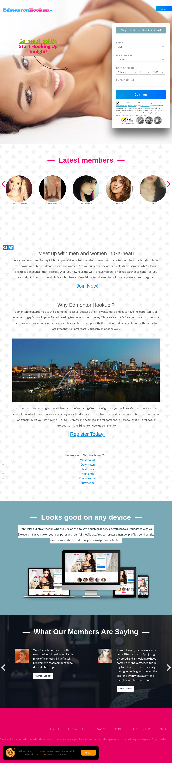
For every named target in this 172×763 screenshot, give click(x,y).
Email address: (125, 80)
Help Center (140, 729)
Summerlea (88, 482)
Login (164, 8)
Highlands (87, 473)
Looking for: (124, 55)
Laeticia (153, 203)
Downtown (88, 464)
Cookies (118, 729)
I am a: (120, 42)
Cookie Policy (39, 754)
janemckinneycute (19, 203)
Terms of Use (76, 729)
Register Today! (87, 434)
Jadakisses (52, 203)
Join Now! (87, 286)
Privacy (99, 729)
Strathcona (88, 469)
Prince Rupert (87, 478)
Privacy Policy (132, 106)
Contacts (164, 729)
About (54, 729)
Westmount (87, 460)
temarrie (119, 203)
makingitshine (86, 203)
